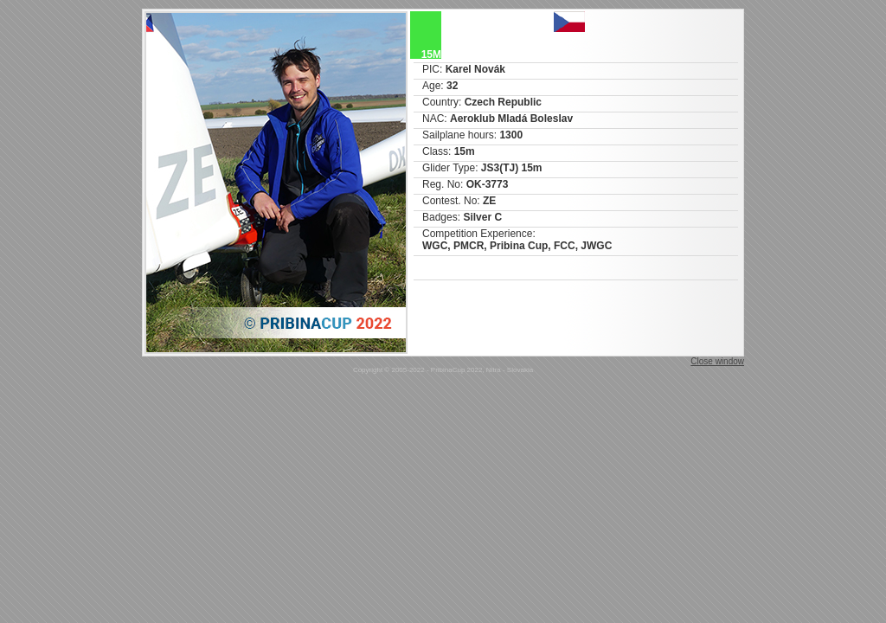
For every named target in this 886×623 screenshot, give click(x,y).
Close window (717, 361)
